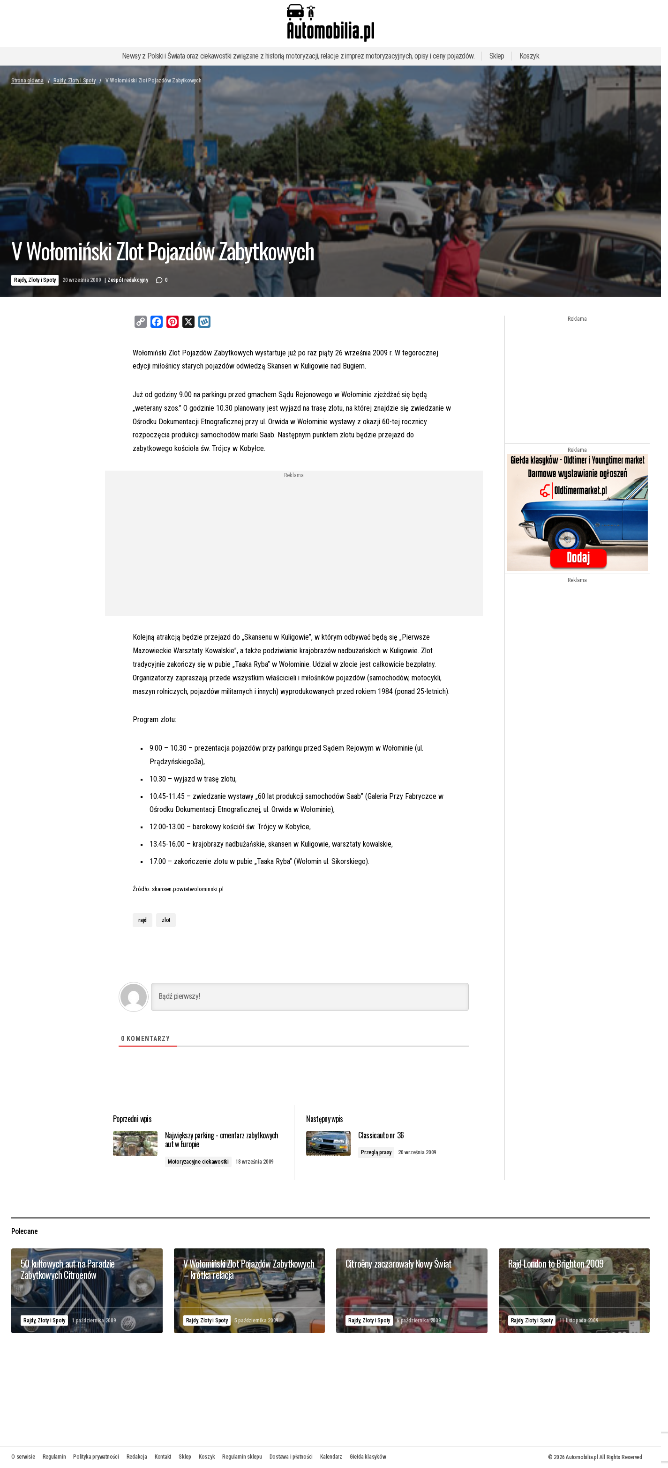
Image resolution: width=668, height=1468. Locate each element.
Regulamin (54, 1456)
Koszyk (529, 56)
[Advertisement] (218, 544)
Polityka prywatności (96, 1456)
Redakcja (137, 1456)
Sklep (496, 56)
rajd (142, 920)
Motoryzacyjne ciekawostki (209, 1162)
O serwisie (23, 1456)
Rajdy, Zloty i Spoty (74, 80)
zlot (166, 920)
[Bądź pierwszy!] (310, 997)
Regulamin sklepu (242, 1456)
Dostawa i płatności (291, 1456)
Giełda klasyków (368, 1456)
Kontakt (163, 1456)
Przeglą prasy (383, 1153)
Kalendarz (331, 1456)
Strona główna (27, 80)
